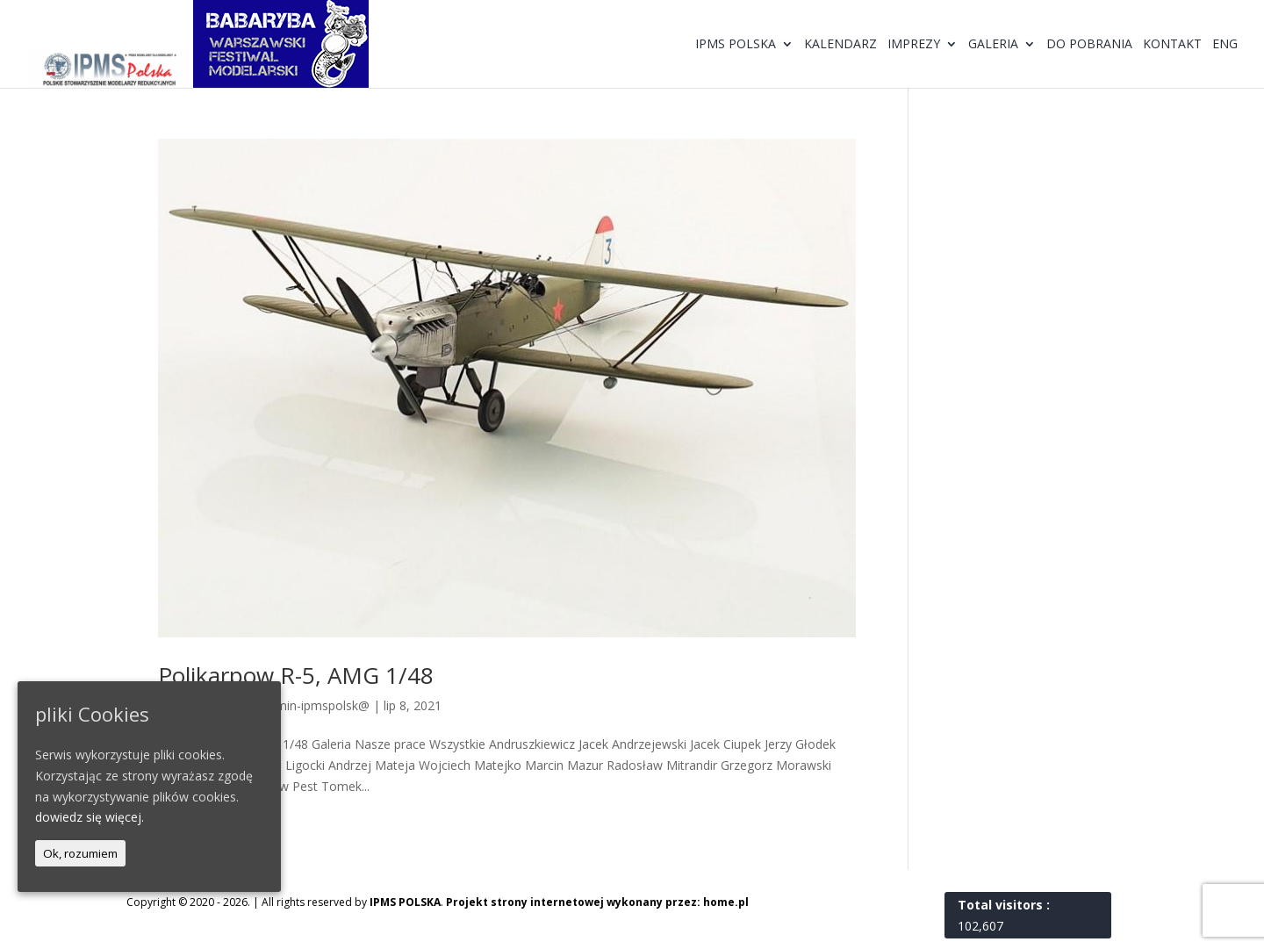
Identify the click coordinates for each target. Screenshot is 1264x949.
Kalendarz (840, 45)
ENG (1225, 45)
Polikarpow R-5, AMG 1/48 (296, 675)
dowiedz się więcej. (89, 817)
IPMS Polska (735, 45)
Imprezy (913, 45)
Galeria (993, 45)
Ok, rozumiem (80, 853)
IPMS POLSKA (405, 902)
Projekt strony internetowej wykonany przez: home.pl (597, 902)
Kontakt (1172, 45)
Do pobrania (1089, 45)
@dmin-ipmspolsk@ (313, 705)
